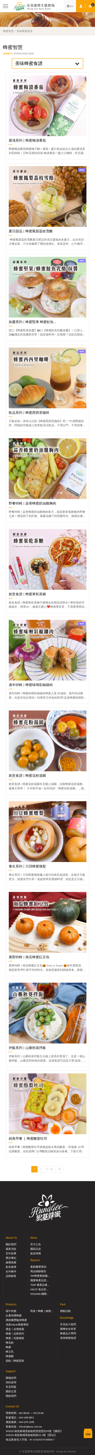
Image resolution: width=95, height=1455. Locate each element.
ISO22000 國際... (39, 1294)
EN (70, 6)
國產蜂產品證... (39, 1280)
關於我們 (11, 1244)
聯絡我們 (11, 1396)
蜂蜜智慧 (8, 31)
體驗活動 (65, 1311)
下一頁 (49, 1169)
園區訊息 (35, 1249)
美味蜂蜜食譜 (24, 31)
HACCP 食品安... (39, 1289)
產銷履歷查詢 (38, 1266)
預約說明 (11, 1382)
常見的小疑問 (68, 1324)
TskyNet (71, 1451)
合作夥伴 (11, 1271)
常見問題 (11, 1387)
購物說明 (11, 1378)
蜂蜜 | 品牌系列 (15, 1333)
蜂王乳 (10, 1351)
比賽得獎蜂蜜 (14, 1315)
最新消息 (11, 1249)
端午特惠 (11, 1311)
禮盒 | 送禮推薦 (15, 1329)
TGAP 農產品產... (39, 1285)
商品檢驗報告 (38, 1271)
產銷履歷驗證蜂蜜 (16, 1320)
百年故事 (11, 1253)
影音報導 (11, 1267)
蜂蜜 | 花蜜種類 (15, 1338)
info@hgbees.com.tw (30, 1426)
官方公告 (35, 1244)
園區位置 (11, 1391)
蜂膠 (8, 1347)
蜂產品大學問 (68, 1333)
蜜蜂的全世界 (68, 1329)
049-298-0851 (26, 1417)
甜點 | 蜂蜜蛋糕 (15, 1360)
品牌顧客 (11, 1276)
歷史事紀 (11, 1258)
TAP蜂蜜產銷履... (40, 1275)
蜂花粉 (10, 1342)
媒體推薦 (11, 1262)
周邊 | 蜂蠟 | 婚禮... (41, 1311)
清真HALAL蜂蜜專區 (17, 1324)
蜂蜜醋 (10, 1356)
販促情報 (35, 1253)
